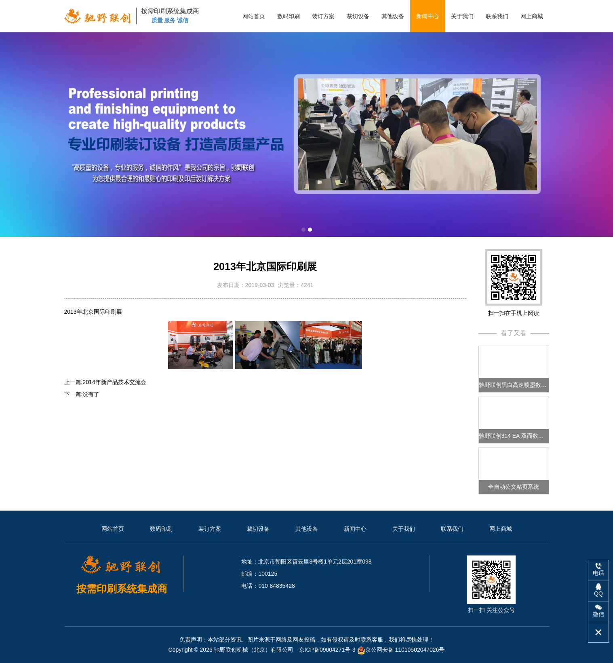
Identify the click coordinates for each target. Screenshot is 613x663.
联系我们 (497, 16)
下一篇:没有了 (82, 394)
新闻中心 (427, 16)
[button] (303, 230)
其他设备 (392, 16)
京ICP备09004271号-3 (328, 649)
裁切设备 (358, 16)
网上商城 (531, 16)
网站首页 (253, 16)
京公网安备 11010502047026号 (401, 649)
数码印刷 (288, 16)
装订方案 (323, 16)
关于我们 (462, 16)
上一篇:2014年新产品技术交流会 (105, 382)
